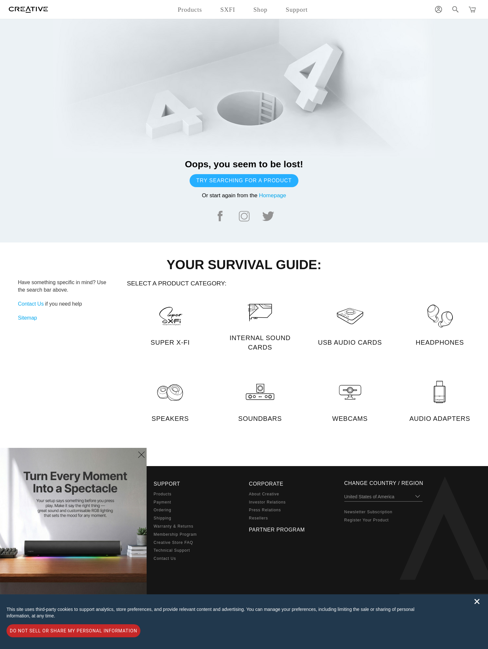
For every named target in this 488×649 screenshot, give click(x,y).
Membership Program (175, 534)
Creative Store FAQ (173, 542)
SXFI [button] (227, 9)
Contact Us (31, 304)
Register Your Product (366, 520)
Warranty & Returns (174, 526)
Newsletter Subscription (368, 512)
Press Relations (265, 510)
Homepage (272, 195)
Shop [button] (260, 9)
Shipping (162, 518)
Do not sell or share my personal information (73, 630)
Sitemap (27, 318)
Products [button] (190, 9)
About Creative (264, 494)
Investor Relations (267, 502)
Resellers (258, 518)
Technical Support (172, 550)
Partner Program (277, 529)
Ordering (162, 510)
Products (163, 494)
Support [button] (297, 9)
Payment (162, 502)
